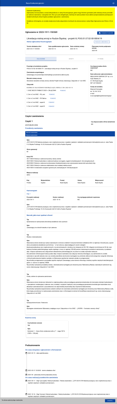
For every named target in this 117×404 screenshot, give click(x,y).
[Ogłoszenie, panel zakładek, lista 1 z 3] (41, 59)
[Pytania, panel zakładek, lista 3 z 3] (100, 59)
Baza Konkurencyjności (35, 3)
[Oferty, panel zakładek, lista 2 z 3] (71, 59)
